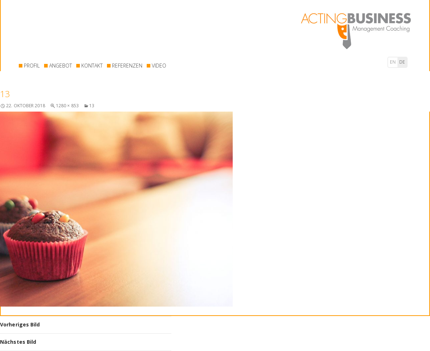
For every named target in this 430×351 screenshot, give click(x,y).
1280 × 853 (67, 106)
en (393, 62)
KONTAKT (92, 65)
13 (91, 106)
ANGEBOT (60, 65)
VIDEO (159, 65)
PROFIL (32, 65)
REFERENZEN (127, 65)
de (402, 62)
